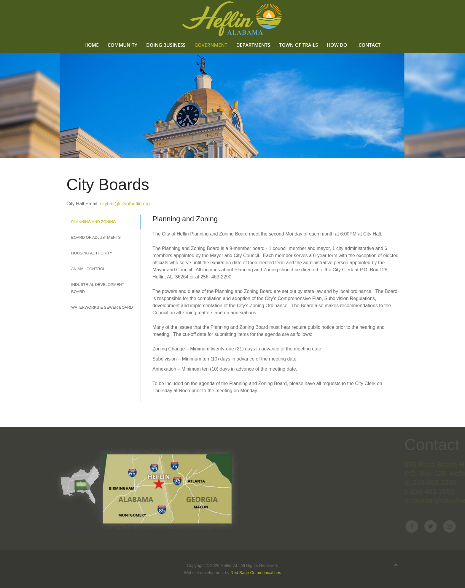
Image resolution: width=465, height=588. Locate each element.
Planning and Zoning (93, 222)
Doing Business (166, 45)
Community (122, 45)
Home (92, 45)
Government (211, 45)
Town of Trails (298, 45)
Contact (369, 45)
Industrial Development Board (97, 288)
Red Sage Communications (255, 572)
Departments (253, 45)
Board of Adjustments (96, 237)
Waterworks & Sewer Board (102, 307)
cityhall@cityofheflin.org (125, 203)
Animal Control (88, 269)
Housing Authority (91, 253)
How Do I (338, 45)
